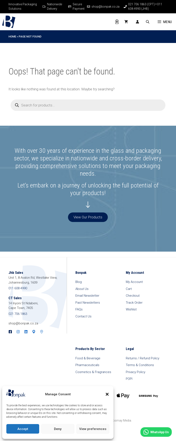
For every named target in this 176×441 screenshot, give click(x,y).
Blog (78, 282)
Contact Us (83, 316)
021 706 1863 (17, 314)
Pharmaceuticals (87, 365)
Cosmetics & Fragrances (93, 372)
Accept (22, 429)
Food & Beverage (87, 358)
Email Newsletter (87, 296)
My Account (134, 282)
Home (12, 36)
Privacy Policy (135, 372)
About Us (82, 289)
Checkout (133, 296)
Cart (129, 289)
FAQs (79, 309)
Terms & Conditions (140, 365)
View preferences (92, 429)
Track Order (134, 303)
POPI (129, 379)
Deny (57, 429)
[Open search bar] (148, 22)
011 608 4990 (17, 288)
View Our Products (87, 217)
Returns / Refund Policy (142, 358)
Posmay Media (121, 420)
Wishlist (131, 309)
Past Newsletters (87, 303)
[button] (107, 394)
